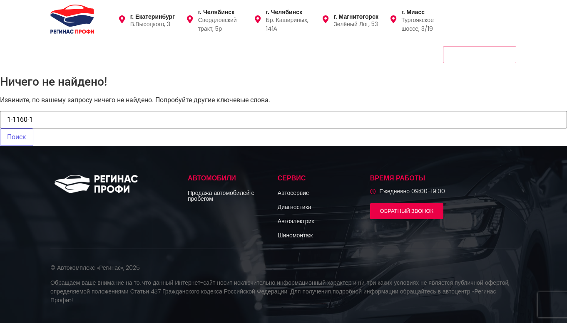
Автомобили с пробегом (90, 54)
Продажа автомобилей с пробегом (221, 196)
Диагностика (294, 207)
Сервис (153, 54)
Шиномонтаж (295, 235)
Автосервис (293, 193)
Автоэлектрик (296, 221)
